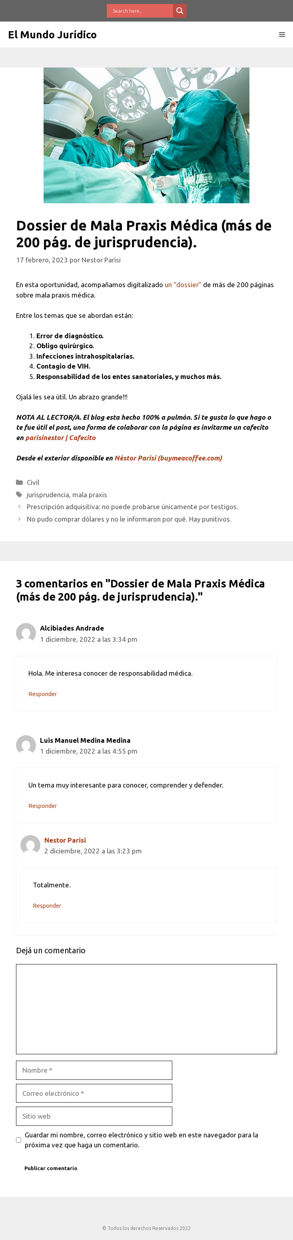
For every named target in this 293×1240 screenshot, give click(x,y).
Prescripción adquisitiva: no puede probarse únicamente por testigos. (132, 506)
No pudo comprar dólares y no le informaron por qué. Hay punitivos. (129, 519)
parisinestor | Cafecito (60, 437)
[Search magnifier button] (180, 11)
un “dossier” (183, 284)
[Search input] (142, 11)
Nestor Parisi (65, 840)
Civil (33, 482)
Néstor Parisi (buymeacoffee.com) (168, 458)
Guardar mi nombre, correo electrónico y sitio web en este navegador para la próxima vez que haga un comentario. (141, 1140)
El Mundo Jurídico (52, 34)
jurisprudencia (48, 494)
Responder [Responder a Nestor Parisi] (47, 906)
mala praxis (89, 494)
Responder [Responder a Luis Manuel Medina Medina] (42, 806)
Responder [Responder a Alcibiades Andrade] (42, 694)
